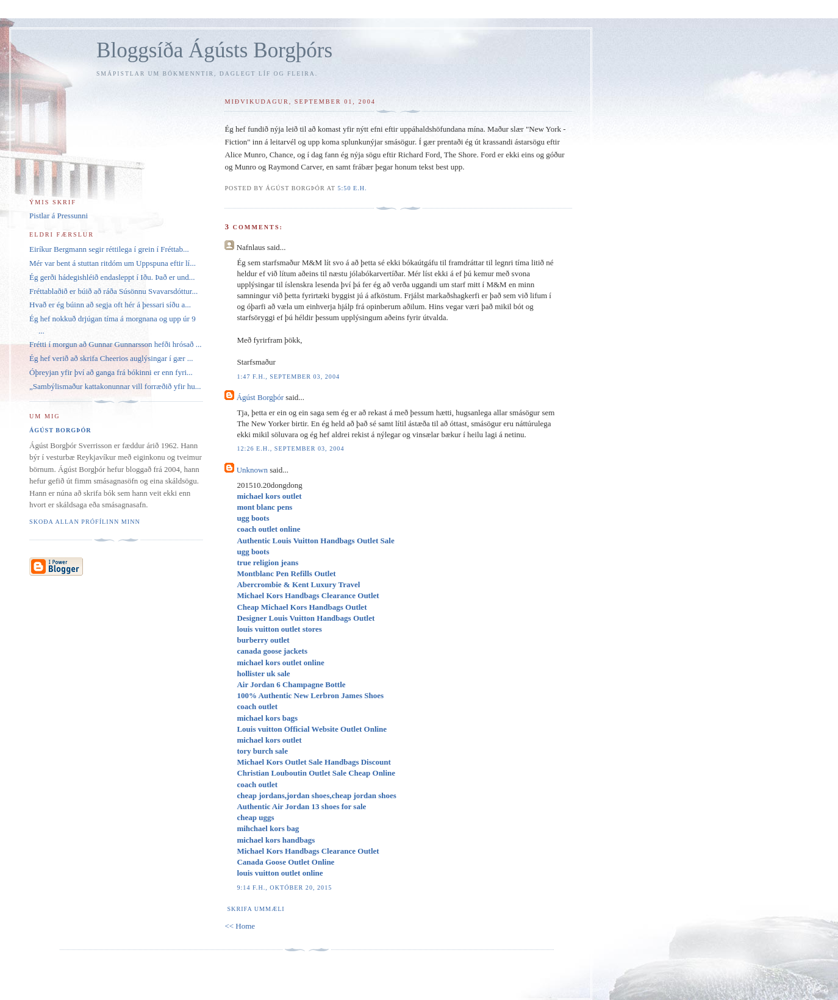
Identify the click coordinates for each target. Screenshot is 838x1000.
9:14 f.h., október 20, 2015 (284, 887)
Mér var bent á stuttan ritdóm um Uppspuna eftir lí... (112, 263)
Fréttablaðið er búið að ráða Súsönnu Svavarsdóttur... (113, 291)
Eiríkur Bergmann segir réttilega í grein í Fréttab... (109, 249)
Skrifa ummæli (255, 908)
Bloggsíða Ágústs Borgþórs (214, 50)
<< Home (239, 925)
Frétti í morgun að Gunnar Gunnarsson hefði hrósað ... (115, 344)
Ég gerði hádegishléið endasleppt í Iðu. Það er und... (112, 277)
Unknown (252, 469)
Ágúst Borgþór (260, 397)
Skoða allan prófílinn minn (84, 521)
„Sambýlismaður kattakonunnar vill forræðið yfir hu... (115, 386)
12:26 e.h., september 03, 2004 (290, 448)
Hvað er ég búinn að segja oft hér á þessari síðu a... (110, 304)
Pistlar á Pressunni (58, 215)
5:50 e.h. (352, 188)
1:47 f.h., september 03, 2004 (288, 376)
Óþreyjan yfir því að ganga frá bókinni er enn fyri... (111, 372)
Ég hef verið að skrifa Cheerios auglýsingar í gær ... (111, 358)
